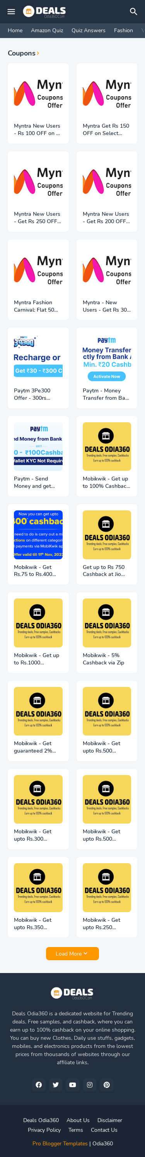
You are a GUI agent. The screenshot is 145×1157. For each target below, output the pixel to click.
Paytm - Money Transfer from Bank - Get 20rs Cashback (107, 394)
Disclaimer (109, 1120)
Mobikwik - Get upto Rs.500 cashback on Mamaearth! (101, 835)
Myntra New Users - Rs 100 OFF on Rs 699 (38, 130)
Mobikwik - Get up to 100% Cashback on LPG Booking (106, 482)
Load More (69, 954)
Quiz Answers (89, 30)
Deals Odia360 (41, 1120)
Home (15, 30)
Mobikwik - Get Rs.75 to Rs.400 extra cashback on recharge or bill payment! (36, 571)
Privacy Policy (44, 1130)
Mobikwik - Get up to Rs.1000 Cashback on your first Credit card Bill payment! (38, 659)
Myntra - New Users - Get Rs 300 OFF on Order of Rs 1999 (107, 306)
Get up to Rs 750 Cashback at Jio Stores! (104, 571)
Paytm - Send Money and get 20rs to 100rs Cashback (32, 482)
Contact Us (104, 1130)
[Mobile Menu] (11, 11)
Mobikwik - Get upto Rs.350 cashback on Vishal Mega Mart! (38, 924)
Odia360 (102, 1143)
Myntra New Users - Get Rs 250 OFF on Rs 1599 (37, 218)
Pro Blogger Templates (60, 1143)
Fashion (123, 30)
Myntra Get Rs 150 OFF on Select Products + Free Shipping (106, 130)
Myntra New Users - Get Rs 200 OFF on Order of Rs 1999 (106, 218)
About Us (78, 1120)
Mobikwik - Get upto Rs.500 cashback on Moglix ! (101, 747)
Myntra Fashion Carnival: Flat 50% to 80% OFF (36, 306)
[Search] (135, 11)
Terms (75, 1130)
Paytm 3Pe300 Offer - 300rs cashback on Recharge (32, 394)
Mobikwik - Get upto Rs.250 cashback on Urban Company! (106, 924)
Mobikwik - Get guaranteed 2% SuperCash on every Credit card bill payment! (35, 747)
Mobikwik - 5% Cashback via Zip (103, 659)
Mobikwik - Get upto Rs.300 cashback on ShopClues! (32, 835)
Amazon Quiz (47, 30)
